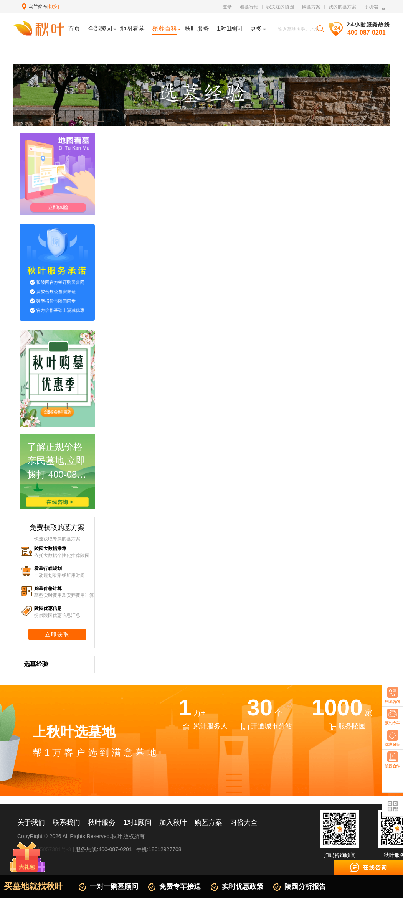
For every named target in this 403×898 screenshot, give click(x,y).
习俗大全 (244, 822)
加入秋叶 (173, 822)
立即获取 (57, 634)
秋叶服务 (102, 822)
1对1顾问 (137, 822)
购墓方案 (311, 7)
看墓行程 (249, 7)
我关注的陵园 (280, 7)
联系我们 (66, 822)
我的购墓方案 (342, 7)
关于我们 (31, 822)
